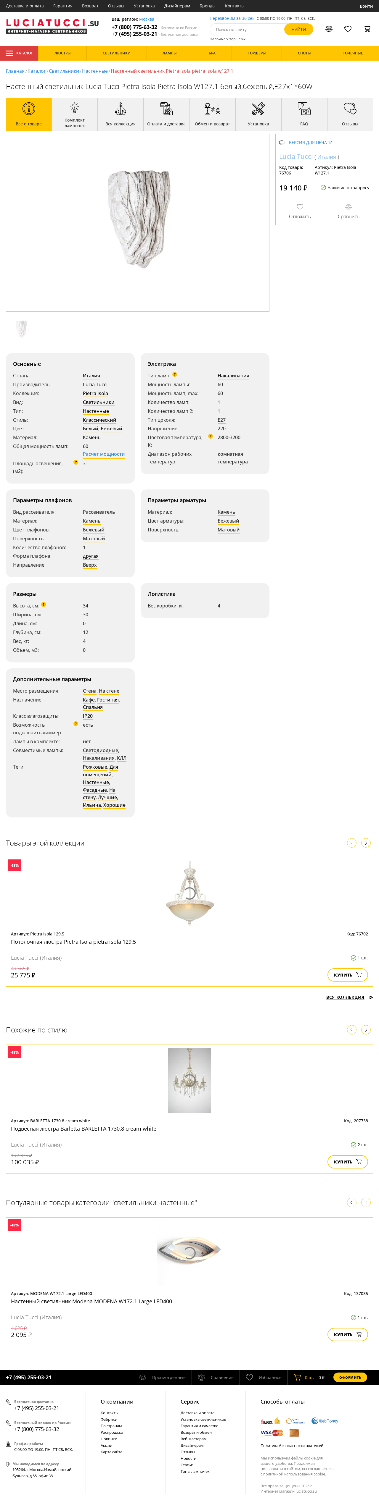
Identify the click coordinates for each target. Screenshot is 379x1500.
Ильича (92, 805)
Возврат (90, 6)
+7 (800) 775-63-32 (154, 27)
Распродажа (112, 1432)
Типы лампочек (195, 1471)
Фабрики (109, 1419)
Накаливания (233, 375)
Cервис (190, 1401)
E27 (222, 420)
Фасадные (95, 790)
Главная (15, 71)
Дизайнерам (177, 6)
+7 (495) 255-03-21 (155, 33)
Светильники (64, 71)
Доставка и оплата (25, 6)
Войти (366, 6)
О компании (117, 1401)
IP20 (88, 716)
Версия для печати (311, 142)
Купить (348, 975)
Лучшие (107, 797)
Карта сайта (111, 1451)
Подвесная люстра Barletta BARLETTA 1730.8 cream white (83, 1128)
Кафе (89, 699)
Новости (188, 1458)
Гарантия (63, 6)
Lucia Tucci (95, 384)
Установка (144, 6)
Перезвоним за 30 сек (232, 18)
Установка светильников (203, 1419)
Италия (91, 375)
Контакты (235, 6)
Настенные (95, 71)
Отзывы (116, 6)
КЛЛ (121, 758)
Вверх (90, 565)
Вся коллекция (349, 997)
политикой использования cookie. (294, 1474)
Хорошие (114, 805)
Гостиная (108, 699)
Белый (90, 428)
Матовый (94, 538)
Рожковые (95, 767)
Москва (146, 19)
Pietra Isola (95, 393)
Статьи (187, 1464)
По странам (111, 1425)
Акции (106, 1445)
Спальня (93, 707)
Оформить (350, 1377)
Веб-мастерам (194, 1438)
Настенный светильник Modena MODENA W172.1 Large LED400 (91, 1301)
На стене (109, 691)
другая (91, 556)
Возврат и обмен (196, 1432)
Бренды (208, 6)
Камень (92, 437)
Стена (90, 691)
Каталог (19, 53)
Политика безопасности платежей (292, 1445)
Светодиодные (100, 750)
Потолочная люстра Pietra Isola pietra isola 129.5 (73, 941)
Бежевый (111, 428)
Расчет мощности (104, 454)
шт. (304, 1377)
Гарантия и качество (200, 1425)
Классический (99, 420)
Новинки (109, 1438)
